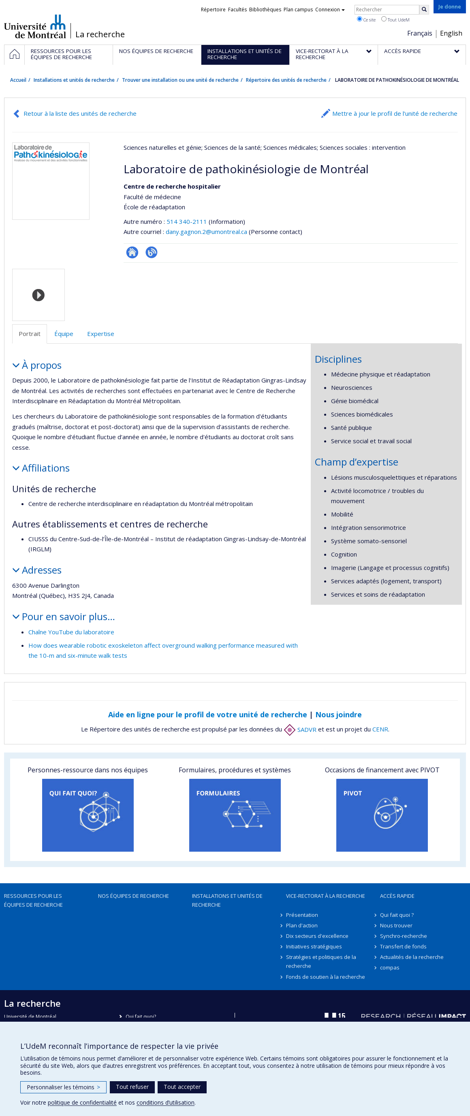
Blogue (151, 252)
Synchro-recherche (403, 936)
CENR (380, 729)
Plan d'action (302, 925)
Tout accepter (182, 1086)
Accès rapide (397, 895)
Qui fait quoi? (141, 1016)
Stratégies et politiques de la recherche (321, 961)
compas (390, 967)
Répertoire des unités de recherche (286, 80)
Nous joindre (338, 714)
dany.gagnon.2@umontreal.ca (206, 231)
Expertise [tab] (100, 333)
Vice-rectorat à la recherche (325, 895)
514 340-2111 (188, 221)
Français (419, 33)
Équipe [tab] (63, 333)
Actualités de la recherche (412, 957)
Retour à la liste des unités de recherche (80, 113)
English (451, 33)
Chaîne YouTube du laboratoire (71, 632)
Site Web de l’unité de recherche (132, 252)
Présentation (302, 914)
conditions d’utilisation (165, 1102)
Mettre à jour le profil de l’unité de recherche (394, 113)
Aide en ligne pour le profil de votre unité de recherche (207, 714)
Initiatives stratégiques (314, 946)
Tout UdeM (395, 19)
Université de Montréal (35, 26)
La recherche (100, 34)
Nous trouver (396, 925)
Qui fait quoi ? (397, 914)
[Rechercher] (424, 10)
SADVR (300, 729)
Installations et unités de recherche (74, 80)
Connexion (330, 9)
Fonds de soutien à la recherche (325, 976)
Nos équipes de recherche (133, 895)
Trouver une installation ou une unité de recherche (180, 80)
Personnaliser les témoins (63, 1087)
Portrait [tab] (30, 333)
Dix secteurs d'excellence (317, 936)
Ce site (366, 19)
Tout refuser (132, 1086)
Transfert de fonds (403, 946)
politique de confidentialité (82, 1102)
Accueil (18, 80)
